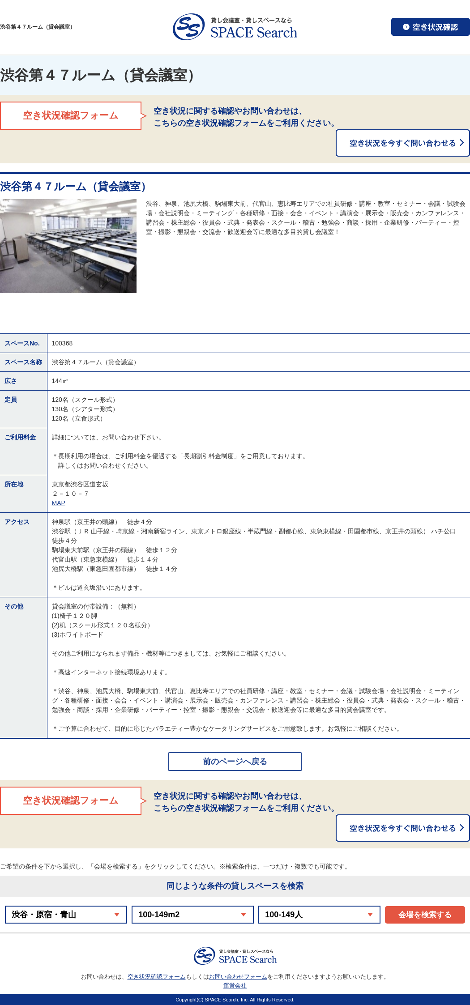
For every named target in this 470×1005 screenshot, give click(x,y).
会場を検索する (425, 915)
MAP (58, 503)
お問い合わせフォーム (238, 976)
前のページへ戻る (235, 761)
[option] (68, 246)
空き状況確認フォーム (157, 976)
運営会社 (235, 985)
